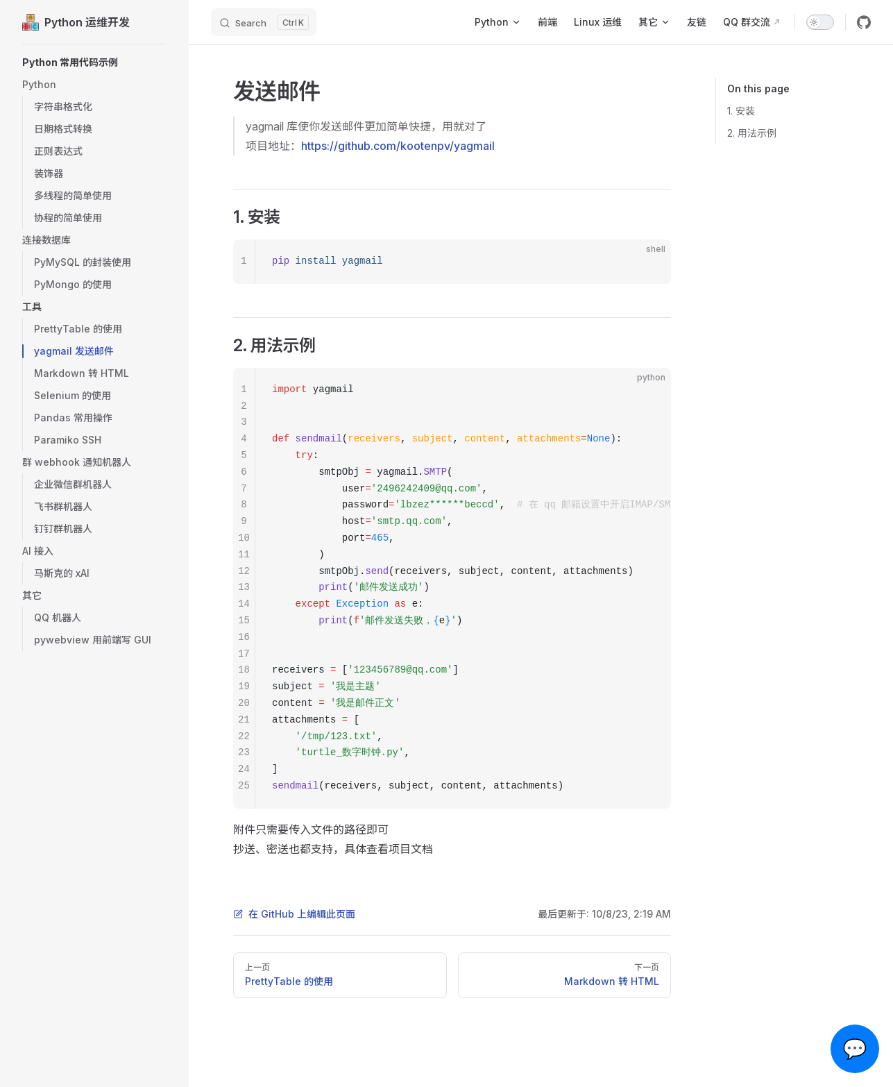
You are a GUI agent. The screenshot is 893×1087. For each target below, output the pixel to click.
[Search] (263, 22)
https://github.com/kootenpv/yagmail (398, 146)
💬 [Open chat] (855, 1049)
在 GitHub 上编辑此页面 (294, 914)
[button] (94, 62)
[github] (863, 22)
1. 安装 (741, 111)
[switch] (820, 22)
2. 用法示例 (751, 133)
